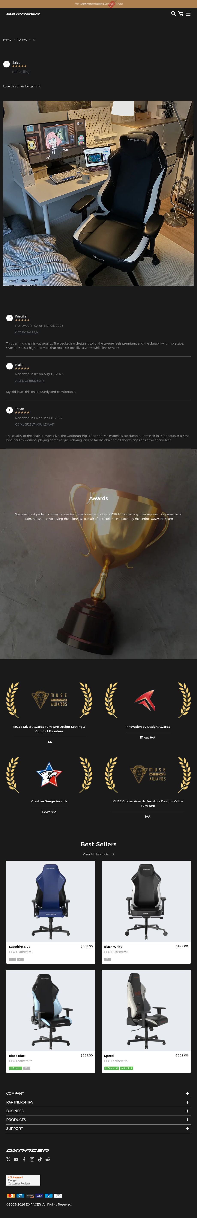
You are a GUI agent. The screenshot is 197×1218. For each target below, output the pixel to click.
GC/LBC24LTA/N (27, 332)
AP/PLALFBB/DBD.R (29, 381)
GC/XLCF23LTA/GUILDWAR (34, 424)
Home (7, 39)
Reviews (22, 39)
